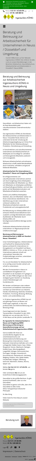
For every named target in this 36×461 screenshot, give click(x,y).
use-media (31, 459)
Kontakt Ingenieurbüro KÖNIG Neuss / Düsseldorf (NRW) (14, 405)
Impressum (8, 451)
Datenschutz (20, 451)
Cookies (20, 456)
